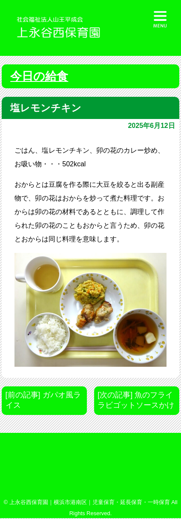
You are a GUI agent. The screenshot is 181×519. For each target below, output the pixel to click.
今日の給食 (39, 76)
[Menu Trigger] (160, 18)
